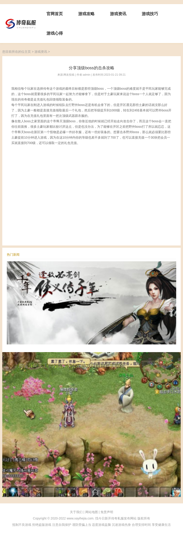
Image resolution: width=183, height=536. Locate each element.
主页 (27, 51)
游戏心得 (54, 33)
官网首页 (54, 14)
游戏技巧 (150, 14)
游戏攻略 (86, 14)
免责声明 (106, 512)
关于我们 (76, 512)
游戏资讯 (118, 14)
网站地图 (91, 512)
